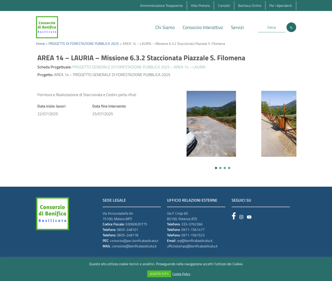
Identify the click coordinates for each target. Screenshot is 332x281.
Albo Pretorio (200, 5)
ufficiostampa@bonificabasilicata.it (192, 251)
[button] (216, 173)
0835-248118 (127, 240)
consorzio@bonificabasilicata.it (134, 251)
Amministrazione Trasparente (161, 5)
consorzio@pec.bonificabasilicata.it (134, 245)
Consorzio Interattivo (203, 27)
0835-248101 (127, 234)
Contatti (224, 5)
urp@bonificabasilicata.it (194, 245)
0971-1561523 (193, 240)
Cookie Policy (181, 274)
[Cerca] (291, 27)
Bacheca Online (249, 5)
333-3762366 (192, 229)
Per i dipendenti (280, 5)
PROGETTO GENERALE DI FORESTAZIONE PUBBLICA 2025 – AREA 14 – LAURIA (138, 72)
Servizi (237, 27)
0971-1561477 (193, 234)
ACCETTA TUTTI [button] (159, 274)
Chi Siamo (165, 27)
